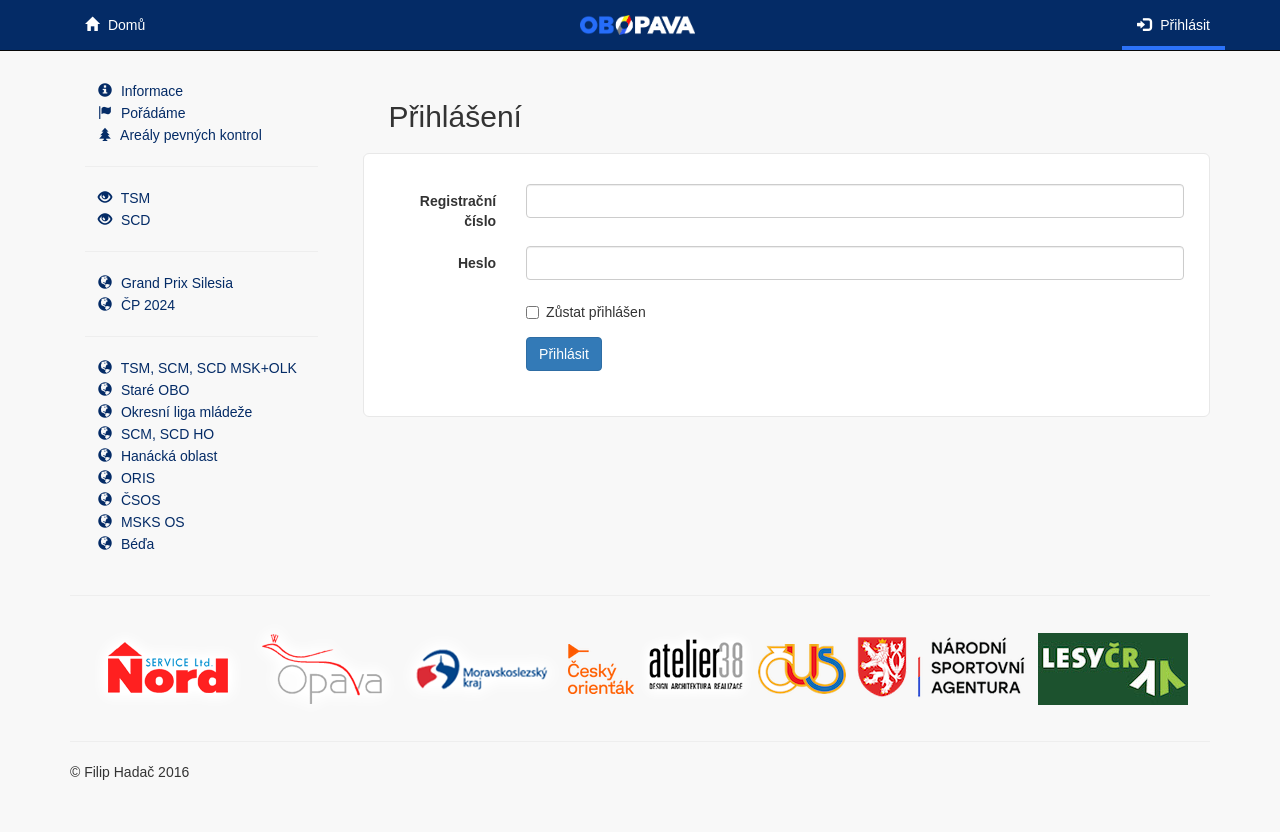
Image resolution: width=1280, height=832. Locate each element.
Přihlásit (1173, 25)
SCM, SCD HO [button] (156, 434)
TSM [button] (124, 198)
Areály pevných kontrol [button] (180, 135)
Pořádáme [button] (141, 113)
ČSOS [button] (129, 500)
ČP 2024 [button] (136, 305)
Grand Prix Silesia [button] (165, 283)
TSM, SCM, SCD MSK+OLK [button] (197, 368)
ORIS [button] (126, 478)
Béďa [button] (126, 544)
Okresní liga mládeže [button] (175, 412)
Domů (115, 25)
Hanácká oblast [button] (157, 456)
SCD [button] (124, 220)
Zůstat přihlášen (586, 312)
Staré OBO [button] (143, 390)
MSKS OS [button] (141, 522)
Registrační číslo (458, 211)
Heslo (477, 263)
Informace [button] (140, 91)
